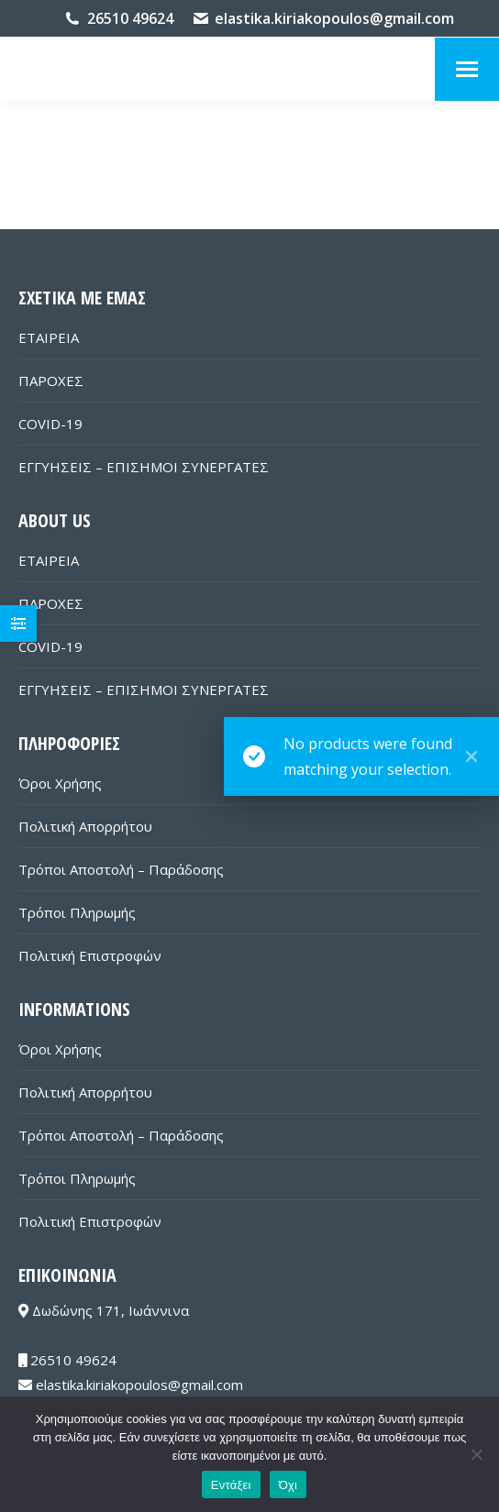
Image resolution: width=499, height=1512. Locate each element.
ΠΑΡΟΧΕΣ (50, 380)
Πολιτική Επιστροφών (89, 955)
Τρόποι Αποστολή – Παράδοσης (121, 869)
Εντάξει (231, 1485)
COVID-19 (50, 423)
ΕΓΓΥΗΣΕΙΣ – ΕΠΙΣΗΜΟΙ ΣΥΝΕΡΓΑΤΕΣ (143, 467)
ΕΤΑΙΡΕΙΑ (48, 337)
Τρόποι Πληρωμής (77, 912)
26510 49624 (130, 18)
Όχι (288, 1485)
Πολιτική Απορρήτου (85, 826)
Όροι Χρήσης (60, 783)
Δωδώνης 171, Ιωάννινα (103, 1310)
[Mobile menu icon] (467, 69)
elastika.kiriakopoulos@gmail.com (334, 18)
